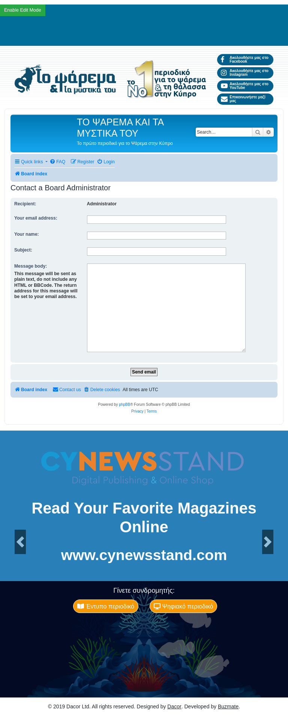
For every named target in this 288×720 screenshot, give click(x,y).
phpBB (124, 404)
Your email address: (35, 218)
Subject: (23, 250)
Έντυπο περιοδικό (105, 606)
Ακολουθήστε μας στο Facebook (244, 59)
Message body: (30, 266)
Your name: (26, 234)
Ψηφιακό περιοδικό (183, 606)
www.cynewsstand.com (144, 555)
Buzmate (228, 706)
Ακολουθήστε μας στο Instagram (244, 73)
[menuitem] (57, 162)
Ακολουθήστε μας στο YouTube (244, 86)
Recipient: (25, 203)
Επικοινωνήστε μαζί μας (243, 99)
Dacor (174, 706)
